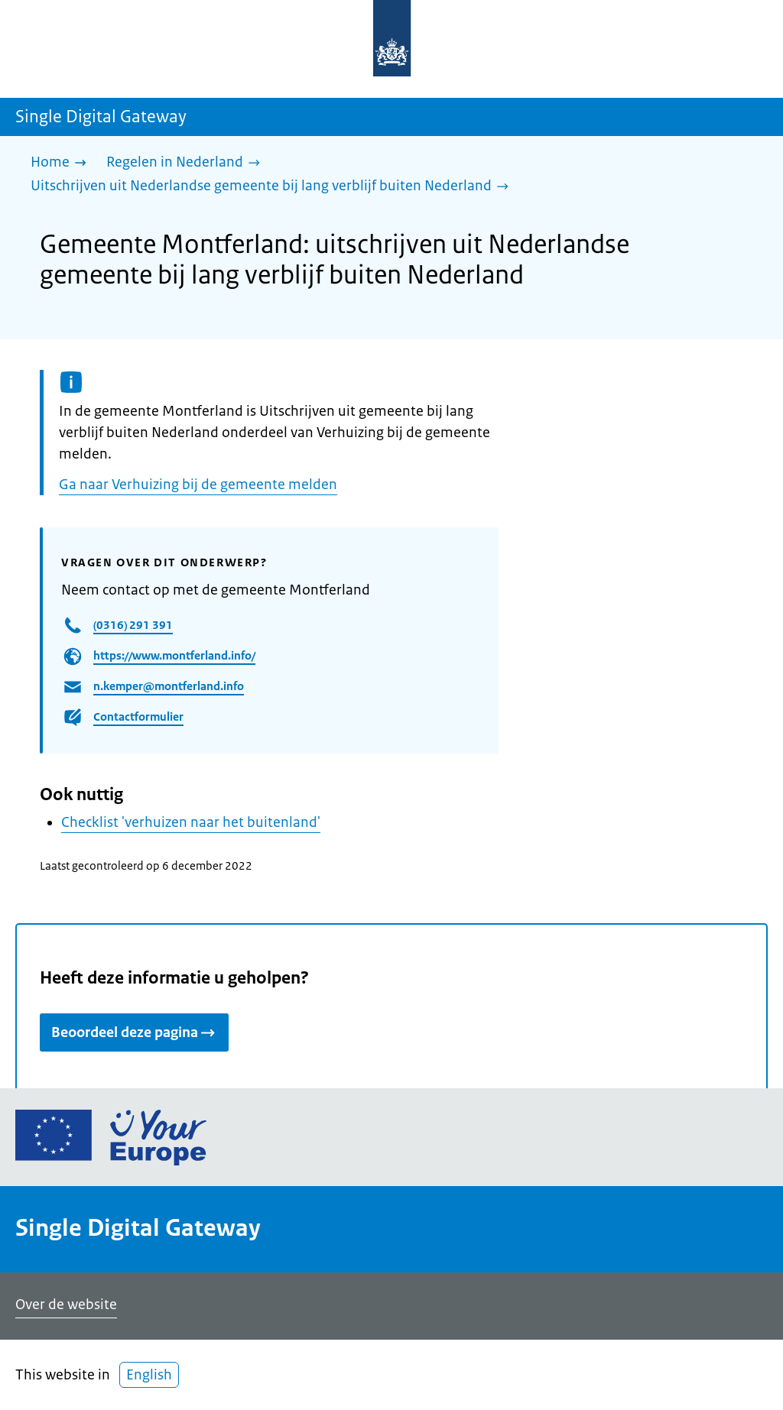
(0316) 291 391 (133, 624)
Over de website (66, 1304)
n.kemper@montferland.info (168, 686)
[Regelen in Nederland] (187, 163)
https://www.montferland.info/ (174, 655)
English (149, 1375)
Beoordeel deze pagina (134, 1032)
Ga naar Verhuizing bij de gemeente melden (198, 484)
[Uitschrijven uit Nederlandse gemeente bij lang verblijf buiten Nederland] (273, 187)
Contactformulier (138, 716)
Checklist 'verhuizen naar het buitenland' (190, 822)
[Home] (62, 163)
